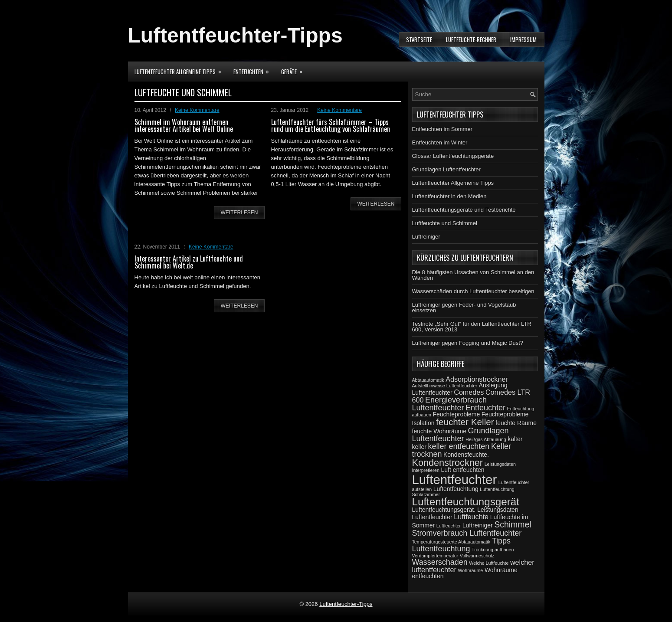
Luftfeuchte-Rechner (471, 39)
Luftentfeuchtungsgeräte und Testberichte (464, 209)
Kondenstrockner (447, 462)
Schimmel (512, 524)
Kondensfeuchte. (466, 454)
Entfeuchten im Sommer (442, 129)
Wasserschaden (440, 562)
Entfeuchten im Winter (440, 142)
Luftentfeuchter (454, 479)
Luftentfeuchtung (456, 488)
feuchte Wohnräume (439, 431)
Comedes (469, 392)
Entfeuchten (254, 69)
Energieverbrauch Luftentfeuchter (449, 404)
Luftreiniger (426, 236)
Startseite (419, 39)
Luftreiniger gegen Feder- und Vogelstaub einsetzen (464, 307)
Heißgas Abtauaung (485, 439)
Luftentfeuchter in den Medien (449, 196)
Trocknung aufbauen (493, 549)
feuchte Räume (516, 422)
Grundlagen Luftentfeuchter (446, 169)
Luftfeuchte (471, 517)
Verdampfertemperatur (435, 555)
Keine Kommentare (197, 110)
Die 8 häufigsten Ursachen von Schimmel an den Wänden (473, 275)
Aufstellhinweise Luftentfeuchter (444, 385)
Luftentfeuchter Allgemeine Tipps (180, 69)
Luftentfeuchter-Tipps (235, 35)
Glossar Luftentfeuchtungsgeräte (453, 156)
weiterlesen (239, 213)
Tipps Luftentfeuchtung (461, 545)
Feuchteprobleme (456, 414)
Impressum (523, 39)
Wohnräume (470, 570)
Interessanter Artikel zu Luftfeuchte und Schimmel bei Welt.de (188, 262)
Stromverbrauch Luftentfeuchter (467, 533)
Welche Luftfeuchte (488, 563)
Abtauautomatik (428, 380)
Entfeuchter (485, 407)
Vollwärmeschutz (477, 555)
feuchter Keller (465, 422)
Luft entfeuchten (463, 469)
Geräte (294, 69)
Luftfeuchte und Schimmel (444, 223)
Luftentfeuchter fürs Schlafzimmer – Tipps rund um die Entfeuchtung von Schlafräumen (330, 125)
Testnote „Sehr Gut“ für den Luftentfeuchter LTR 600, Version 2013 (471, 327)
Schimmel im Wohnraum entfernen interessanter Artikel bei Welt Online (183, 125)
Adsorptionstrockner (477, 379)
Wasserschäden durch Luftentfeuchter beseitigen (473, 291)
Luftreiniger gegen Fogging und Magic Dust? (468, 343)
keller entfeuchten (458, 446)
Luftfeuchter (448, 525)
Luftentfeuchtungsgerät (465, 501)
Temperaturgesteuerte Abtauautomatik (451, 541)
